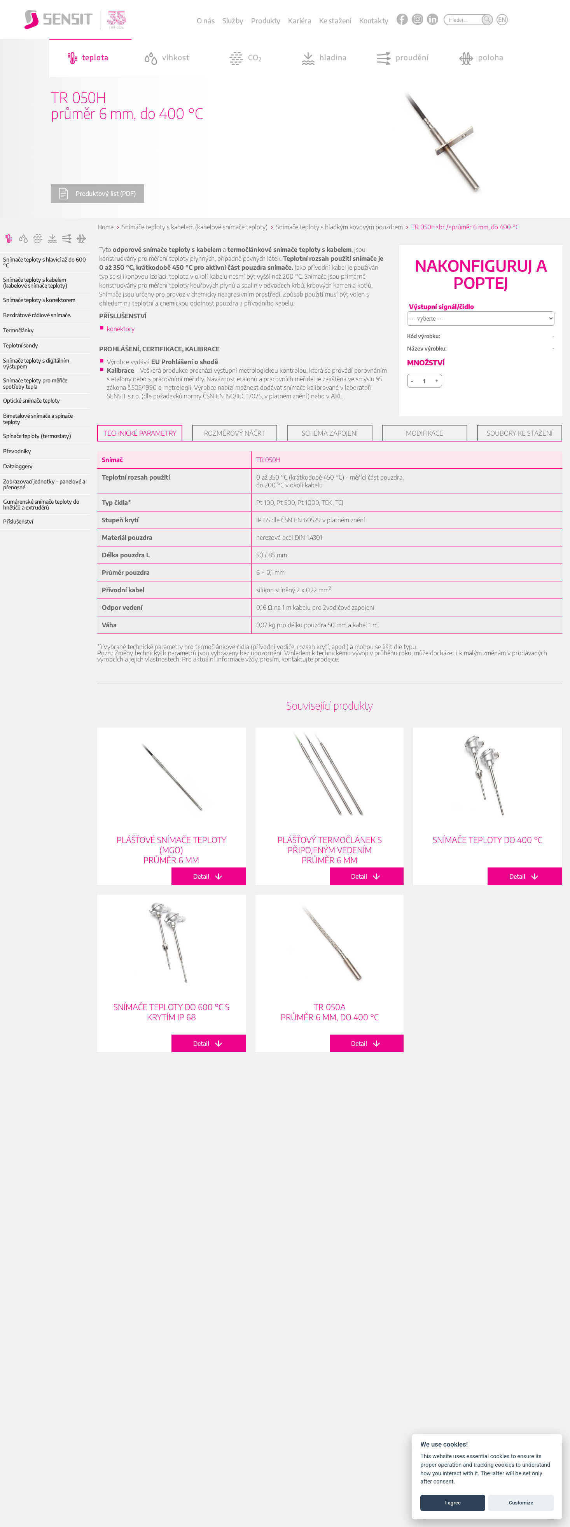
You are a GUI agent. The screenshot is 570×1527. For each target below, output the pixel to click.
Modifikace (424, 433)
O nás (206, 20)
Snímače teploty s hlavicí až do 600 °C (44, 263)
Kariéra (299, 20)
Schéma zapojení (330, 433)
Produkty (265, 20)
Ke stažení (335, 20)
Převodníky (17, 451)
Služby (232, 20)
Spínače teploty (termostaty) (37, 436)
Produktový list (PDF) (97, 194)
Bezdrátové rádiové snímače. (37, 315)
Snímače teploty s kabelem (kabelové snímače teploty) (35, 283)
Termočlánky (18, 330)
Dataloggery (18, 466)
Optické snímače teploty (31, 400)
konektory (121, 329)
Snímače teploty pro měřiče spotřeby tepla (35, 383)
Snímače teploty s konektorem (39, 300)
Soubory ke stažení (520, 433)
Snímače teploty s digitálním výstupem (36, 364)
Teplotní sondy (20, 345)
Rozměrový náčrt (234, 433)
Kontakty (373, 20)
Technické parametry (140, 433)
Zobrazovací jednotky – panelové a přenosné (44, 484)
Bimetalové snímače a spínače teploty (38, 419)
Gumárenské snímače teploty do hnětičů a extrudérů (41, 505)
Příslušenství (18, 521)
